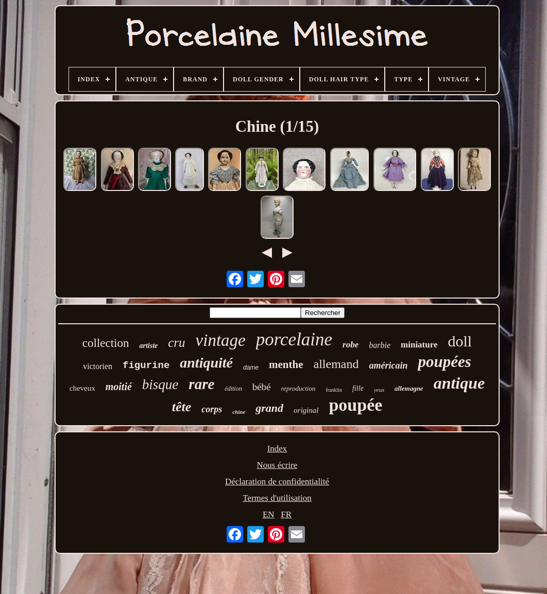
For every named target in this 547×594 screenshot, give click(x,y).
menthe (286, 364)
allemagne (409, 388)
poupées (444, 362)
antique (459, 383)
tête (182, 406)
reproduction (298, 388)
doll (460, 341)
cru (176, 343)
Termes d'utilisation (277, 498)
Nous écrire (277, 465)
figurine (146, 365)
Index (277, 448)
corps (211, 409)
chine (238, 412)
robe (350, 345)
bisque (160, 384)
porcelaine (294, 339)
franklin (334, 390)
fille (358, 388)
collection (105, 343)
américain (388, 365)
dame (251, 367)
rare (201, 384)
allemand (336, 364)
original (306, 410)
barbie (379, 345)
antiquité (206, 363)
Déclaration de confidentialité (277, 481)
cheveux (82, 388)
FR (286, 514)
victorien (97, 366)
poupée (355, 404)
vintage (221, 340)
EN (269, 514)
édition (233, 388)
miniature (419, 345)
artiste (148, 346)
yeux (379, 390)
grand (269, 407)
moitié (119, 386)
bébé (261, 386)
